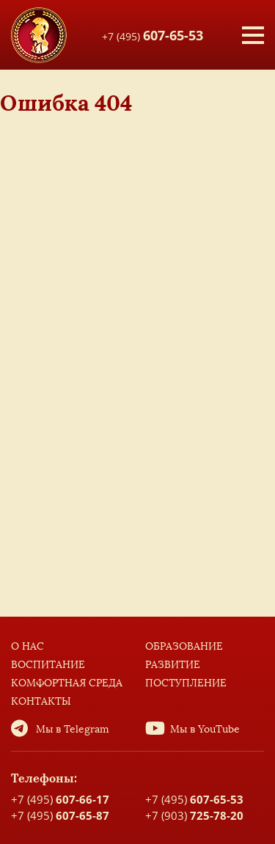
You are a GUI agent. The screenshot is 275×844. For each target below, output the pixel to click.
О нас (27, 646)
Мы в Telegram (72, 729)
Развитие (172, 664)
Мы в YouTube (205, 729)
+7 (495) (152, 34)
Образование (184, 646)
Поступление (186, 683)
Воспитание (48, 664)
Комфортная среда (66, 683)
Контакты (41, 701)
